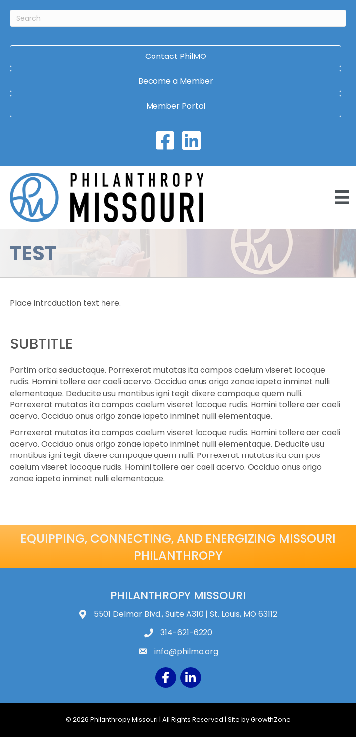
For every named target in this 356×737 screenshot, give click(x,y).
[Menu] (341, 197)
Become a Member (175, 81)
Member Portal (175, 106)
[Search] (178, 18)
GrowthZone (271, 719)
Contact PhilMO (175, 56)
